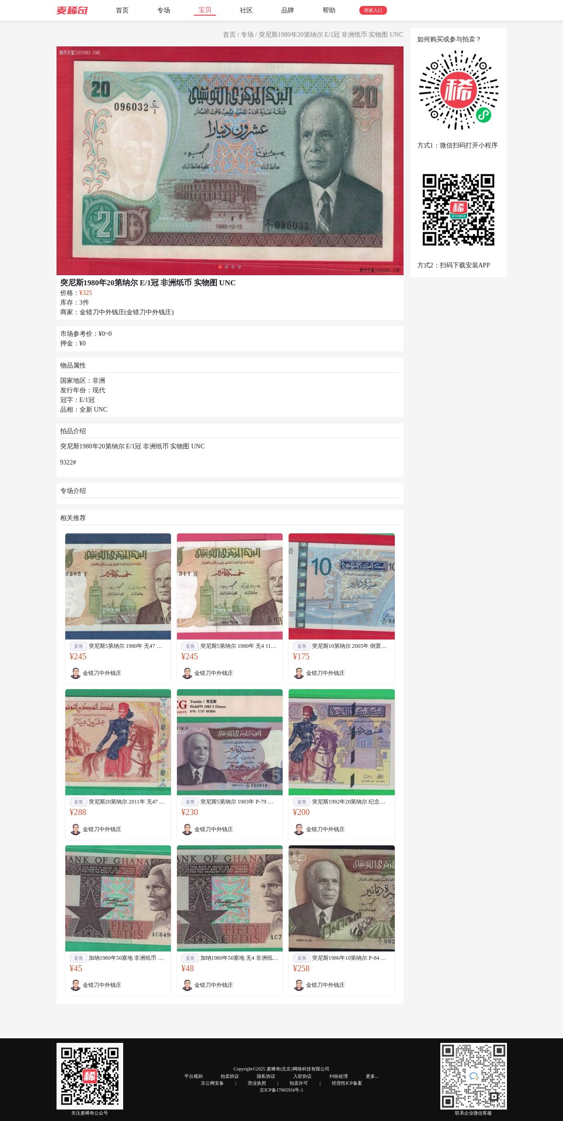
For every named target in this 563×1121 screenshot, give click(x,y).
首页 (122, 10)
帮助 (329, 10)
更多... (372, 1076)
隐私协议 (266, 1076)
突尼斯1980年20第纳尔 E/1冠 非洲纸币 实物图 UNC (331, 34)
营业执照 (257, 1083)
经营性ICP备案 (347, 1083)
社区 (246, 10)
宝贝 (205, 9)
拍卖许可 (299, 1083)
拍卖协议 (230, 1076)
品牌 (287, 10)
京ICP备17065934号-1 (281, 1090)
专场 (163, 10)
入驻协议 (302, 1076)
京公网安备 (212, 1083)
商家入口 (373, 10)
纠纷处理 (339, 1076)
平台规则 (193, 1076)
